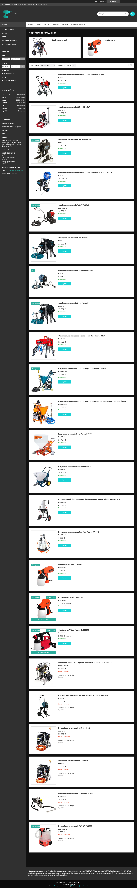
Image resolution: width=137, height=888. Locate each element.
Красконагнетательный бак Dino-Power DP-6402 (78, 532)
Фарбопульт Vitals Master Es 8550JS (73, 630)
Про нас (56, 24)
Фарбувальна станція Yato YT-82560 (73, 205)
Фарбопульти (110, 40)
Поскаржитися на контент (62, 886)
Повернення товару (9, 44)
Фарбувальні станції (59, 40)
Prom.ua (78, 882)
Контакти (65, 24)
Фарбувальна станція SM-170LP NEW (74, 107)
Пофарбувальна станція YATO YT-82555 (75, 826)
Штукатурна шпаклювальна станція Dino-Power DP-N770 (82, 368)
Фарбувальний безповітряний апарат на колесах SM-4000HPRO (85, 663)
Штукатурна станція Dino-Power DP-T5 (74, 467)
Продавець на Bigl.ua (68, 884)
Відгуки (4, 37)
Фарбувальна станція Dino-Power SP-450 (75, 793)
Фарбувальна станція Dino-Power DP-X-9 (75, 140)
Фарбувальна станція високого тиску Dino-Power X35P (81, 336)
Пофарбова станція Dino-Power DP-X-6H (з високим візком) (83, 695)
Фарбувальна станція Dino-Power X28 (74, 303)
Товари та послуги (42, 24)
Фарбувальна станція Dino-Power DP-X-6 (75, 270)
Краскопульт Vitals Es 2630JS (70, 597)
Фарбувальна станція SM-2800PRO (73, 761)
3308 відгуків (101, 1)
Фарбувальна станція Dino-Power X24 (74, 238)
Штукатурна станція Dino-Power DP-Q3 (75, 434)
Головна (30, 24)
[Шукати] (126, 14)
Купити (65, 88)
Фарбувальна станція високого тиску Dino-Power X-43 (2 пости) (85, 172)
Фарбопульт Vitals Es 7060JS (70, 565)
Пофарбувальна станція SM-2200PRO (74, 728)
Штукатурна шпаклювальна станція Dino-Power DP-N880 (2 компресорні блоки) (92, 401)
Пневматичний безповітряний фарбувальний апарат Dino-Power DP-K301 (89, 499)
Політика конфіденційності (79, 886)
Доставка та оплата (78, 24)
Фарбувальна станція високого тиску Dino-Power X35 (81, 74)
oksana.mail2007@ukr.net (14, 170)
